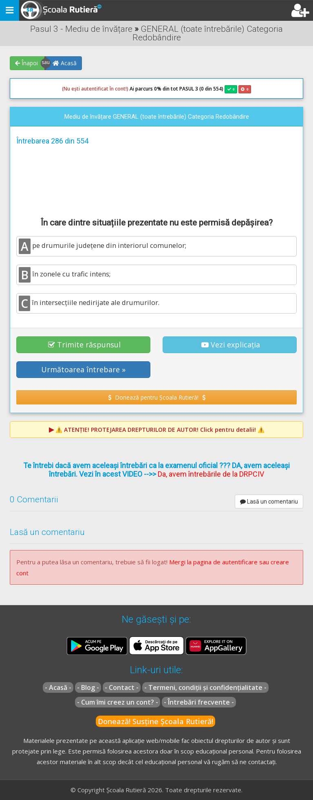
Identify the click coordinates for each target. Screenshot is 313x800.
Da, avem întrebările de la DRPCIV (211, 474)
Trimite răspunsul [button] (84, 344)
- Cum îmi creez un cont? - (117, 702)
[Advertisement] (156, 180)
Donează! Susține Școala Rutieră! (155, 721)
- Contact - (122, 687)
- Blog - (88, 687)
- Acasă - (58, 687)
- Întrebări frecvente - (199, 702)
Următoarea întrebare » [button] (83, 369)
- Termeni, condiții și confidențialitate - (205, 687)
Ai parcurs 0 (109, 89)
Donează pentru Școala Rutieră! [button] (156, 397)
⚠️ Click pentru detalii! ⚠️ (160, 429)
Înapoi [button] (26, 63)
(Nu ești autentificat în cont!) (95, 88)
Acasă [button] (65, 63)
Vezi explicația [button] (230, 344)
